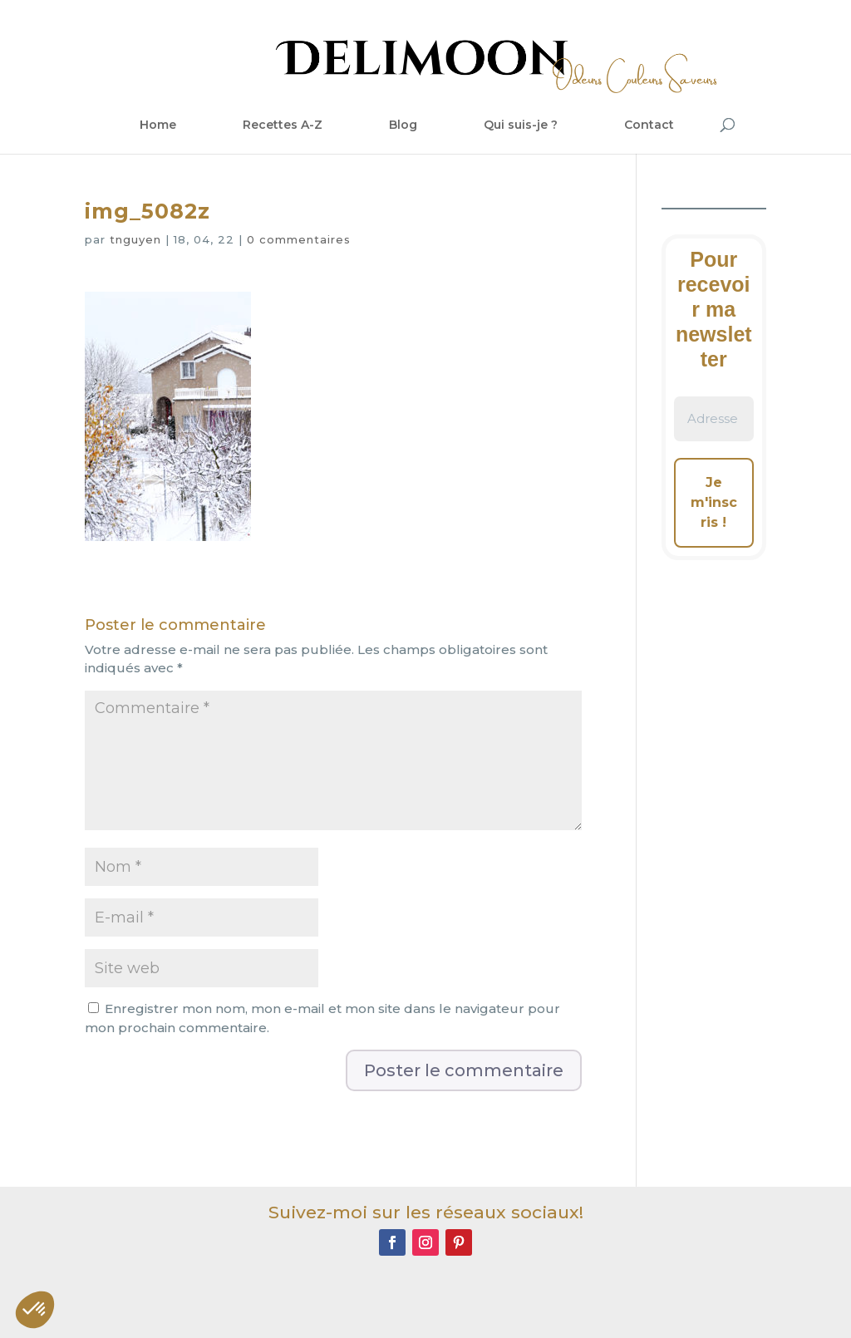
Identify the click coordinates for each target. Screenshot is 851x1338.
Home (158, 124)
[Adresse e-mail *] (714, 419)
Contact (649, 124)
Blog (403, 124)
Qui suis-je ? (521, 124)
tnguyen (135, 239)
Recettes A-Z (282, 124)
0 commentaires (299, 239)
